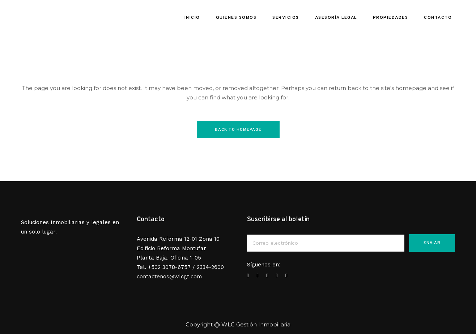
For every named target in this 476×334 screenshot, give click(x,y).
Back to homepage (238, 129)
